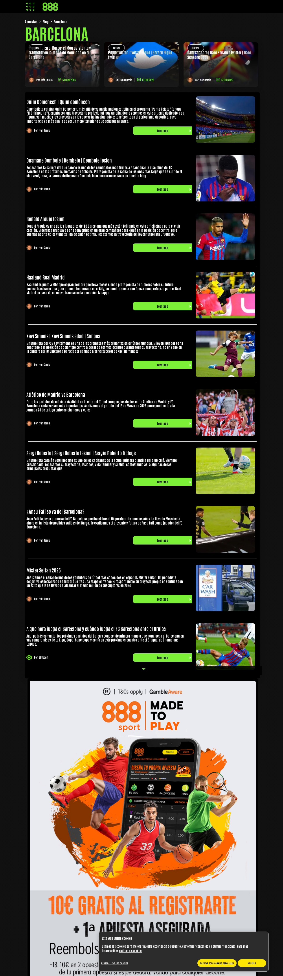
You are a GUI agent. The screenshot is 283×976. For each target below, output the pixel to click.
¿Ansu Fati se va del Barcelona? (55, 511)
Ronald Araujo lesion (45, 219)
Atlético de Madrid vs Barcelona (55, 394)
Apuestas (31, 21)
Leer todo (162, 131)
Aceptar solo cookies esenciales (217, 963)
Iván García (47, 80)
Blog (45, 21)
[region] (184, 952)
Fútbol (37, 48)
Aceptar (252, 963)
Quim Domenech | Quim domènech (58, 102)
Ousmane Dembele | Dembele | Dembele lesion (69, 160)
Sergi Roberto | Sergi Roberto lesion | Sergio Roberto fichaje (81, 453)
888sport (43, 657)
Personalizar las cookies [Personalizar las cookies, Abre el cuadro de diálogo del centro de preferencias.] (114, 963)
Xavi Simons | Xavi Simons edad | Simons (63, 336)
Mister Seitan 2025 (43, 570)
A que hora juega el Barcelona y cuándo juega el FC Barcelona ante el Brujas (96, 628)
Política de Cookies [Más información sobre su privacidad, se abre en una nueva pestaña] (130, 951)
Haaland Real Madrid (45, 277)
